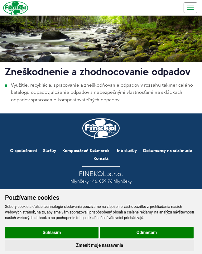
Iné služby (127, 150)
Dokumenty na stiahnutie (167, 150)
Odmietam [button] (147, 232)
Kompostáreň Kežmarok (85, 150)
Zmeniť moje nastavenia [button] (99, 245)
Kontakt (101, 158)
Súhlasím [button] (52, 232)
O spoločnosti (23, 150)
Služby (49, 150)
